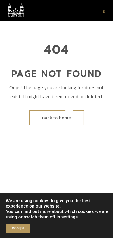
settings (69, 217)
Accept (18, 228)
